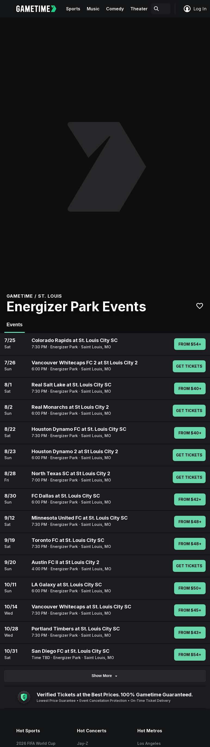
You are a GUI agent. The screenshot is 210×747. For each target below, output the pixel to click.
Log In (194, 9)
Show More (105, 675)
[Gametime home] (39, 8)
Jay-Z (82, 743)
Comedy (115, 8)
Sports (73, 8)
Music (93, 8)
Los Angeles (149, 743)
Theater (139, 8)
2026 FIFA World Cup (35, 743)
